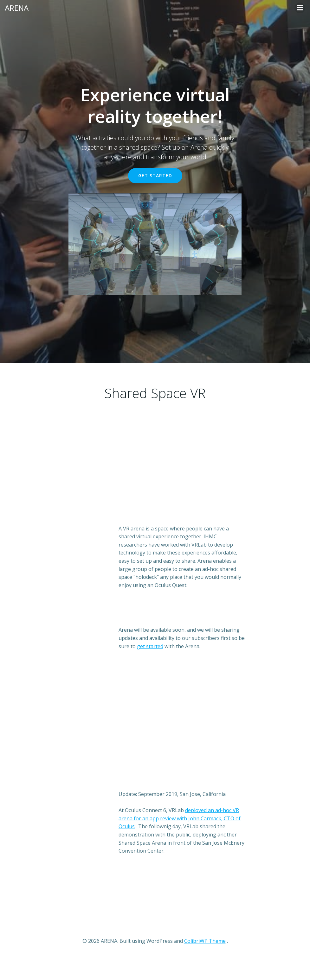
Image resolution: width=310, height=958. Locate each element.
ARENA (17, 8)
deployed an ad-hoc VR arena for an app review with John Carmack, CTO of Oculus (180, 818)
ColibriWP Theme (205, 940)
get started (150, 646)
